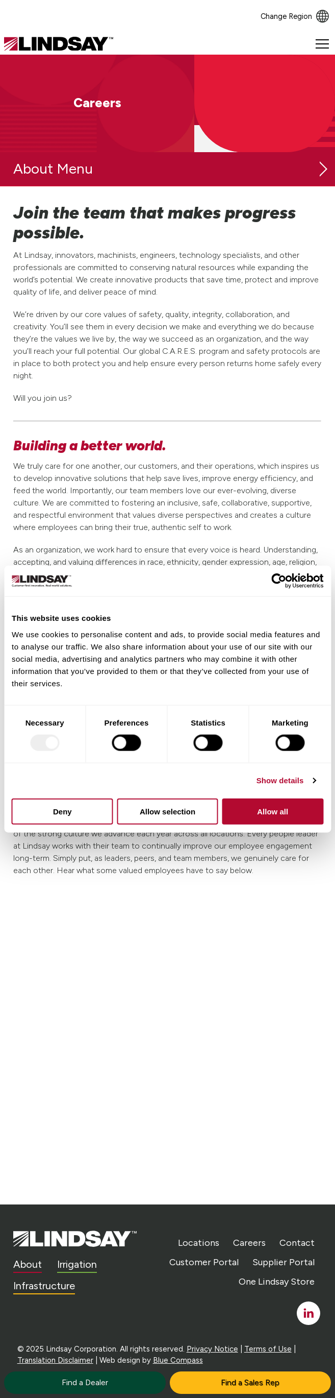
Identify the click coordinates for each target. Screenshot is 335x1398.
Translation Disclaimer (55, 1360)
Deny (62, 811)
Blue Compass (178, 1360)
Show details (280, 780)
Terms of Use (268, 1349)
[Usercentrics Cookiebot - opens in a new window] (278, 581)
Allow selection (167, 811)
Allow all (272, 811)
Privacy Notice (212, 1349)
